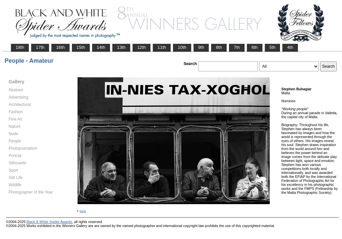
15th (81, 47)
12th (141, 47)
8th (219, 47)
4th (290, 47)
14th (101, 47)
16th (60, 47)
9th (201, 47)
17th (40, 47)
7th (237, 47)
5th (272, 47)
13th (121, 47)
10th (182, 47)
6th (254, 47)
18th (20, 47)
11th (162, 47)
